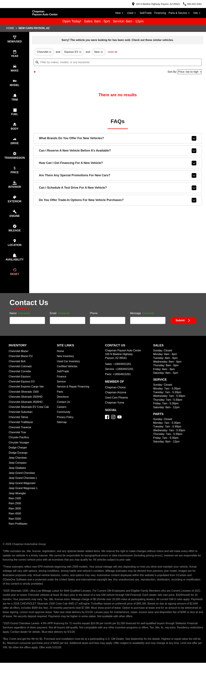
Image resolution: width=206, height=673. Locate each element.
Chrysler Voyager (19, 448)
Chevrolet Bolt (17, 367)
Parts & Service (179, 13)
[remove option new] (100, 52)
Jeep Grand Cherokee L (23, 484)
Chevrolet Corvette (20, 377)
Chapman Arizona (116, 398)
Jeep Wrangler (18, 499)
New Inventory (66, 362)
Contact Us (64, 408)
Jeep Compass (18, 468)
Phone (94, 319)
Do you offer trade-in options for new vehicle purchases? (117, 200)
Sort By (170, 72)
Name (20, 319)
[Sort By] (189, 72)
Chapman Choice (116, 393)
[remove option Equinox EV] (74, 52)
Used (130, 13)
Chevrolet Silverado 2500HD (27, 402)
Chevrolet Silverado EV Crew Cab (30, 413)
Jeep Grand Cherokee (22, 479)
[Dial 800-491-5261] (191, 4)
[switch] (14, 39)
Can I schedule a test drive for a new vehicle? (117, 188)
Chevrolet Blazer (19, 357)
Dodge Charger (18, 453)
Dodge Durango (19, 458)
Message (142, 319)
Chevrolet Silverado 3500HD (27, 408)
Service (61, 387)
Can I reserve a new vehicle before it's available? (117, 151)
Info (197, 13)
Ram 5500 (15, 524)
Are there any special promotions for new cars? (117, 176)
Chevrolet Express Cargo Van (27, 392)
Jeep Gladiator (18, 474)
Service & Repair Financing (73, 392)
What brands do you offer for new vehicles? (117, 139)
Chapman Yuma (115, 408)
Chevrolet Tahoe (19, 423)
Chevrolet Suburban (21, 418)
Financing (159, 13)
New (117, 13)
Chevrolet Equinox (20, 382)
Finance (62, 382)
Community (64, 418)
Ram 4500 (15, 519)
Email (60, 319)
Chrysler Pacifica (19, 443)
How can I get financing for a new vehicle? (117, 163)
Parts (60, 397)
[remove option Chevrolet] (44, 52)
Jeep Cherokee (18, 463)
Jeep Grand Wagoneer (23, 489)
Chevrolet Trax (18, 438)
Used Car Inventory (69, 367)
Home (10, 28)
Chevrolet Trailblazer (22, 428)
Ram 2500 (15, 509)
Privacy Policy (66, 423)
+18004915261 (122, 370)
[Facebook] (107, 423)
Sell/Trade (144, 13)
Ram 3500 (15, 514)
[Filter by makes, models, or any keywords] (118, 62)
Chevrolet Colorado (21, 372)
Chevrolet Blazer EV (21, 362)
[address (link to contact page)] (153, 4)
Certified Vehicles (68, 372)
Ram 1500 (15, 504)
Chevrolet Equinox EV (22, 387)
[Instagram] (113, 423)
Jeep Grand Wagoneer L (24, 494)
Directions (63, 402)
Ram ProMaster (18, 529)
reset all (114, 52)
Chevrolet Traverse (20, 433)
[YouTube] (119, 423)
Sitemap (62, 428)
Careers (62, 413)
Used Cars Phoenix (117, 403)
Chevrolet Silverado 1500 (24, 397)
